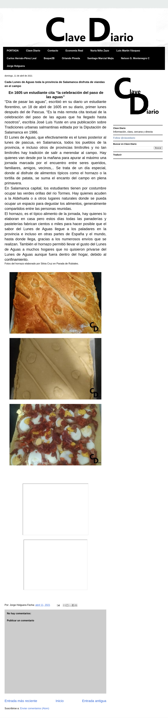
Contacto (52, 50)
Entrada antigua (94, 701)
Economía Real (74, 50)
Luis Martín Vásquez (128, 50)
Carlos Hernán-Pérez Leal (21, 58)
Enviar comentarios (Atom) (34, 708)
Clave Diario (33, 50)
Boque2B (49, 58)
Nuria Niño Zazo (99, 50)
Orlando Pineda (71, 58)
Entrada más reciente (21, 701)
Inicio (60, 701)
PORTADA (13, 50)
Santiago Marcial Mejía (100, 58)
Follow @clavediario (124, 138)
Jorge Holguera (16, 66)
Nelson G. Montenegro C (135, 58)
